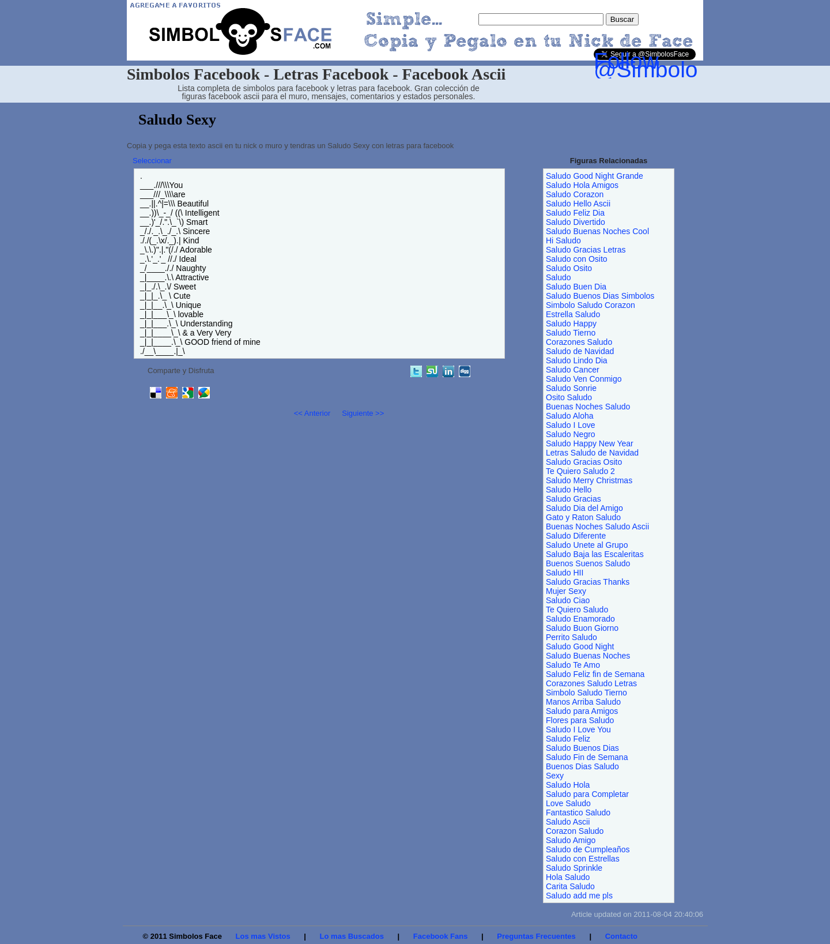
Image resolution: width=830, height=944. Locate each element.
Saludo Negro (570, 434)
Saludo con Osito (577, 259)
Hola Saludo (568, 877)
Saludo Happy (571, 323)
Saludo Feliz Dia (575, 212)
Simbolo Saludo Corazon (590, 305)
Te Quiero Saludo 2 (580, 471)
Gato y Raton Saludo (583, 517)
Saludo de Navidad (580, 351)
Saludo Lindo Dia (577, 360)
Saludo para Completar (587, 794)
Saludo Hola (568, 784)
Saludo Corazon (574, 194)
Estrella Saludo (573, 314)
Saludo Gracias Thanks (587, 581)
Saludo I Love (570, 425)
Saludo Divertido (575, 222)
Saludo (558, 277)
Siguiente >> (363, 413)
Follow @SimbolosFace (676, 65)
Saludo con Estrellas (583, 858)
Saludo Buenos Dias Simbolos (600, 295)
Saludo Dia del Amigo (584, 508)
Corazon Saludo (574, 831)
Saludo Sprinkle (574, 867)
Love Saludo (568, 803)
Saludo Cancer (572, 369)
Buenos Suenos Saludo (588, 563)
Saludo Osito (569, 268)
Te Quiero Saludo (577, 609)
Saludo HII (564, 572)
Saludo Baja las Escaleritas (595, 554)
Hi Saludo (563, 240)
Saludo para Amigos (582, 711)
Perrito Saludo (571, 637)
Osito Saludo (569, 397)
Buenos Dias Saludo (582, 766)
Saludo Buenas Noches (588, 655)
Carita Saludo (570, 886)
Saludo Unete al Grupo (587, 545)
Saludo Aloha (570, 415)
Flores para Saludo (580, 720)
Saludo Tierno (570, 332)
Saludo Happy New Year (589, 443)
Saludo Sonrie (571, 388)
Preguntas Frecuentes (536, 936)
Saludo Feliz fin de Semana (595, 674)
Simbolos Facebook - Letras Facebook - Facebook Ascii (316, 74)
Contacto (621, 936)
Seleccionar (152, 160)
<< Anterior (312, 413)
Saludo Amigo (570, 840)
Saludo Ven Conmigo (584, 378)
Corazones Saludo (579, 342)
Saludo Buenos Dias (582, 748)
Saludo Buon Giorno (582, 628)
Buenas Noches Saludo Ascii (597, 526)
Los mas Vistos (263, 936)
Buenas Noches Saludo (588, 406)
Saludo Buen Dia (576, 286)
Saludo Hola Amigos (582, 185)
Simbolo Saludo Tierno (586, 692)
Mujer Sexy (566, 591)
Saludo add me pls (579, 895)
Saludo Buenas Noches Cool (597, 231)
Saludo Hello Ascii (578, 203)
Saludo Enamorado (580, 618)
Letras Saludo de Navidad (592, 452)
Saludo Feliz (568, 738)
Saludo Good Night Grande (594, 175)
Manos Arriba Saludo (583, 701)
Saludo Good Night (580, 646)
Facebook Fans (440, 936)
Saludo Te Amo (573, 665)
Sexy (555, 775)
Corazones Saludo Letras (591, 683)
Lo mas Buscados (352, 936)
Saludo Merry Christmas (589, 480)
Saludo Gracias (573, 498)
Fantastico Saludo (578, 812)
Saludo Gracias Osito (584, 462)
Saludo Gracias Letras (586, 249)
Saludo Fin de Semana (587, 757)
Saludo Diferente (576, 535)
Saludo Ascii (568, 821)
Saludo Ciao (568, 600)
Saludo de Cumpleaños (588, 849)
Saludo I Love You (578, 729)
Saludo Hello (568, 489)
